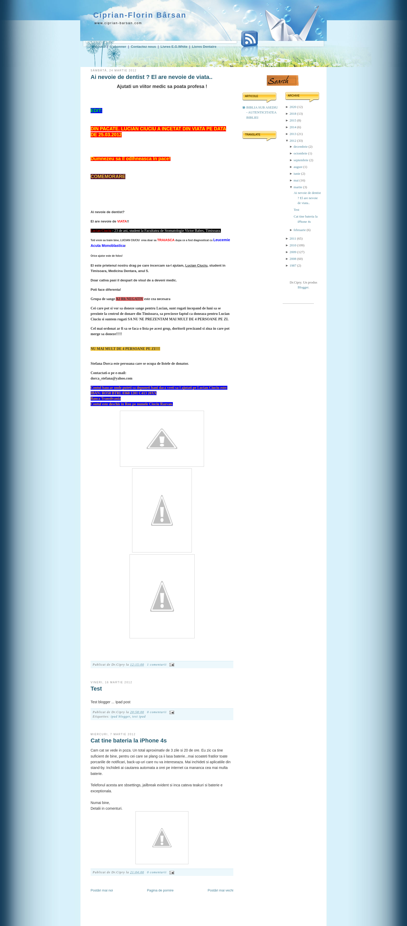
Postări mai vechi (220, 890)
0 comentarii (156, 712)
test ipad (139, 716)
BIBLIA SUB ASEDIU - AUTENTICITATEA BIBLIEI (262, 112)
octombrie (301, 153)
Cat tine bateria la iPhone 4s (129, 740)
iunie (297, 173)
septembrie (301, 160)
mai (297, 180)
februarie (300, 230)
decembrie (301, 146)
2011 (293, 238)
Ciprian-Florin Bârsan (140, 15)
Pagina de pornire (160, 890)
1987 (293, 265)
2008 (293, 259)
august (298, 167)
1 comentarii (156, 664)
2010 (293, 245)
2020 (293, 107)
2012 (293, 141)
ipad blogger (120, 716)
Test (96, 688)
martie (298, 187)
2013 (293, 134)
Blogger (303, 287)
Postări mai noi (102, 890)
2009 (293, 252)
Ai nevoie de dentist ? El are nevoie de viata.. (152, 77)
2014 (293, 127)
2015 (293, 120)
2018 (293, 114)
